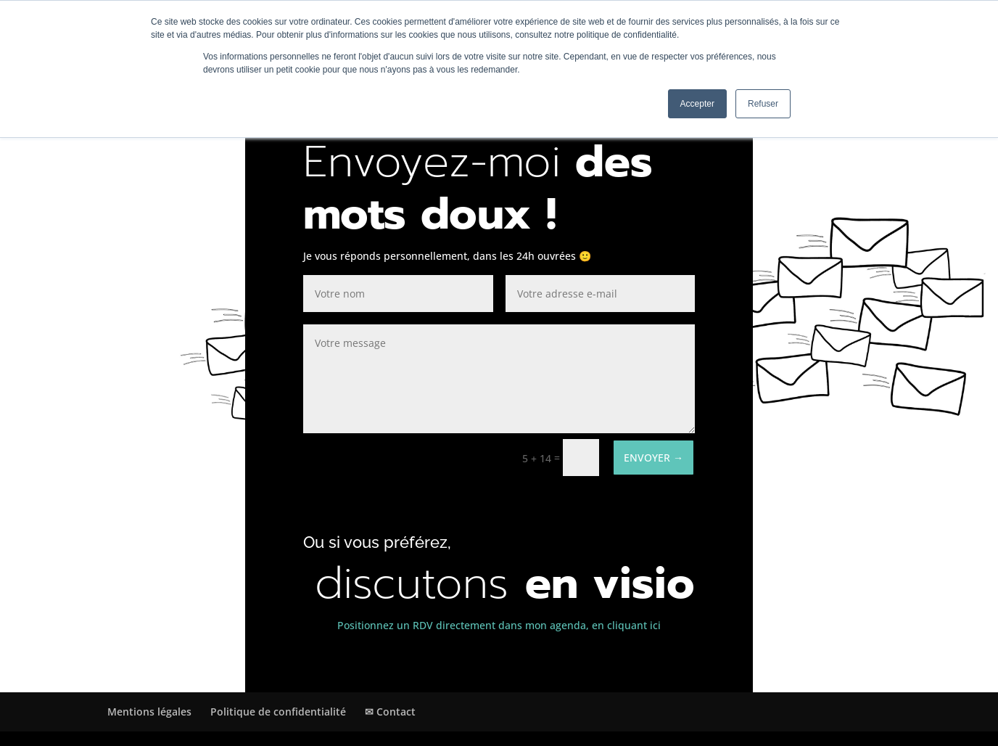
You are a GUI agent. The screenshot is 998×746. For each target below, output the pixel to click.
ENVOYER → (653, 457)
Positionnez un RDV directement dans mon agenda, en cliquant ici (499, 625)
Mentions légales (149, 711)
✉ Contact (390, 711)
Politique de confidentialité (278, 711)
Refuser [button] (763, 104)
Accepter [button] (697, 104)
